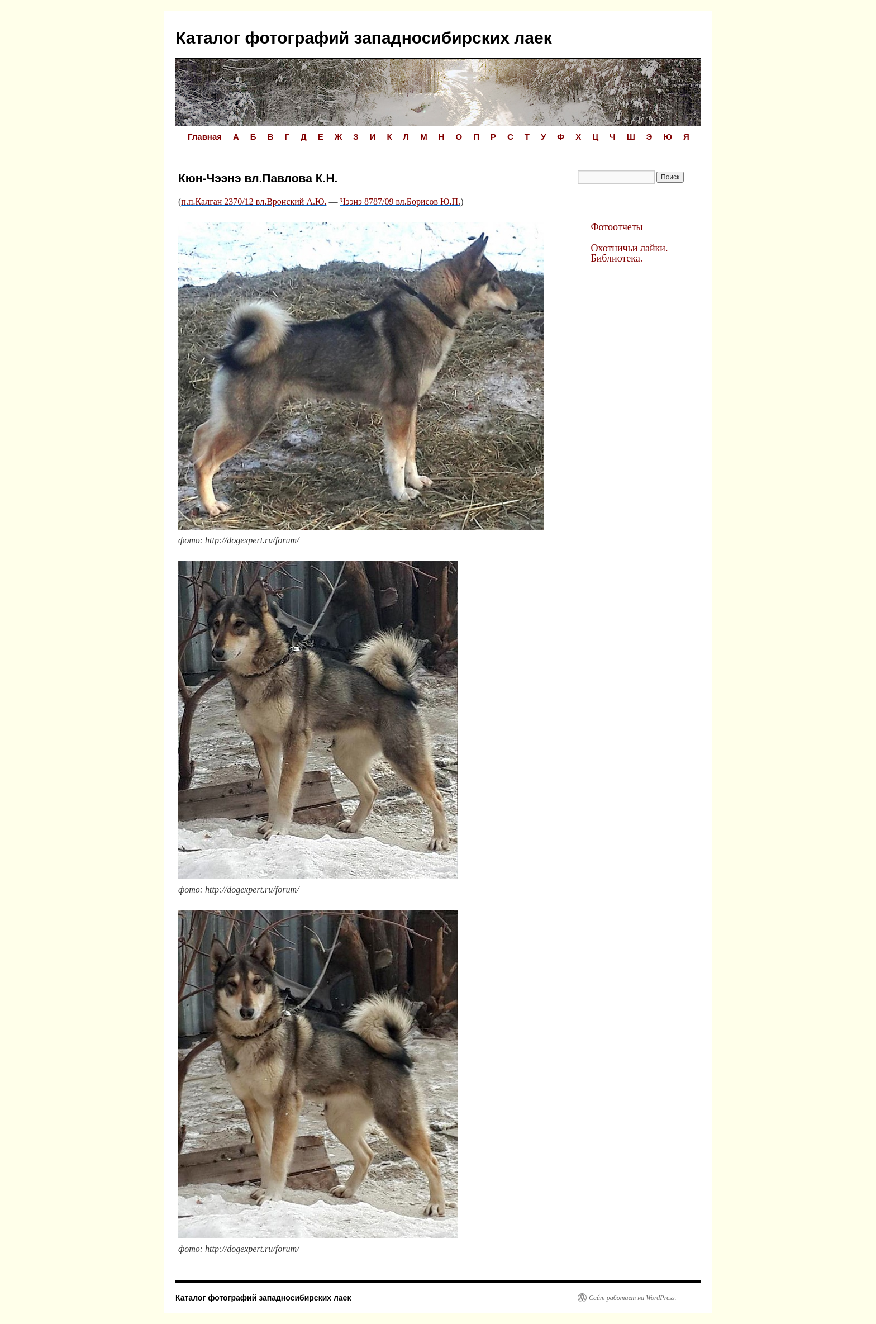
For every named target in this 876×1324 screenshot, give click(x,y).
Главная (205, 136)
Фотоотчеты (616, 226)
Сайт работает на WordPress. (633, 1298)
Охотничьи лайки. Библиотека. (629, 253)
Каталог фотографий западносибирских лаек (363, 38)
